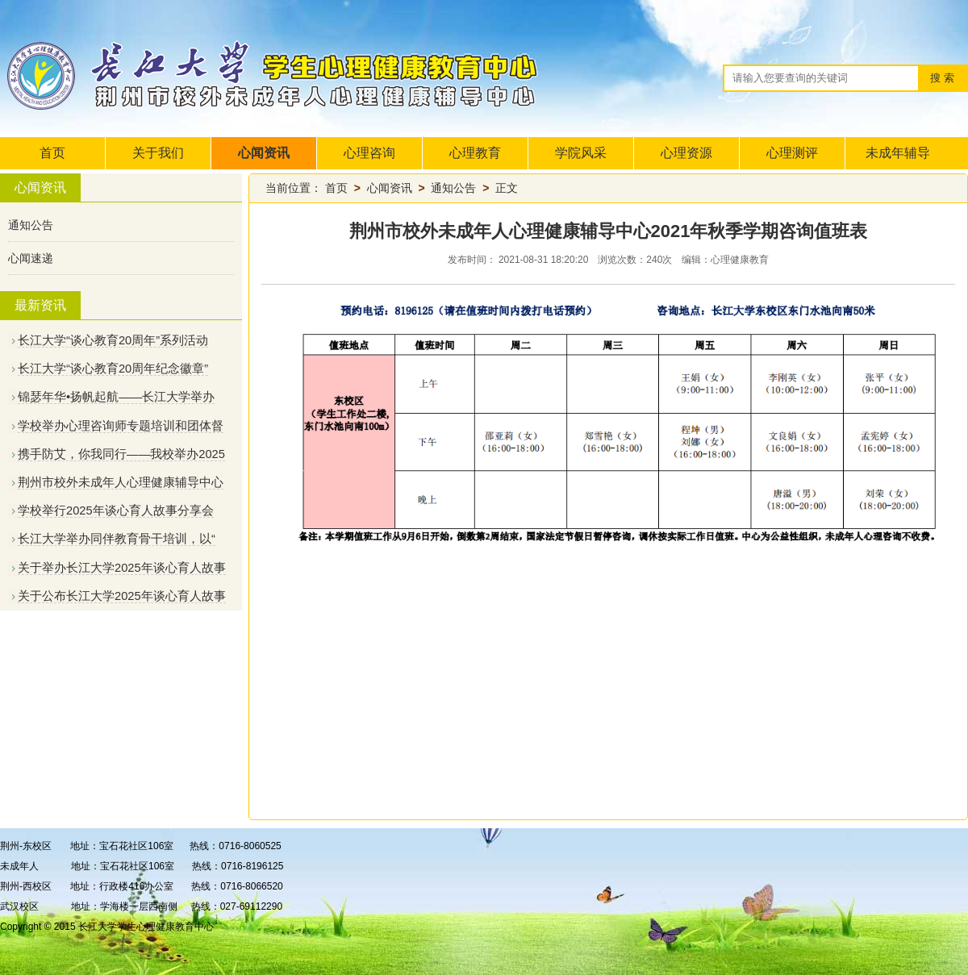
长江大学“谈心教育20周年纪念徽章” (113, 368)
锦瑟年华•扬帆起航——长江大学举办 (116, 396)
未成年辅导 (898, 153)
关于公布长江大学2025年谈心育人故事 (122, 596)
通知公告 (30, 225)
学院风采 (581, 153)
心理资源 (686, 153)
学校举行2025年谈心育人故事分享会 (116, 510)
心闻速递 (30, 258)
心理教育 (475, 153)
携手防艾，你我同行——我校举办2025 (121, 454)
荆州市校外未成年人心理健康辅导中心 (120, 482)
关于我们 (158, 153)
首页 (52, 153)
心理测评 (792, 153)
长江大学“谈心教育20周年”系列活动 (113, 340)
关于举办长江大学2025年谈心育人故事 (122, 567)
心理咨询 (369, 153)
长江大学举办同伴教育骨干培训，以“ (116, 538)
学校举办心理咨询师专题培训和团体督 (120, 425)
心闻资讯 (264, 153)
